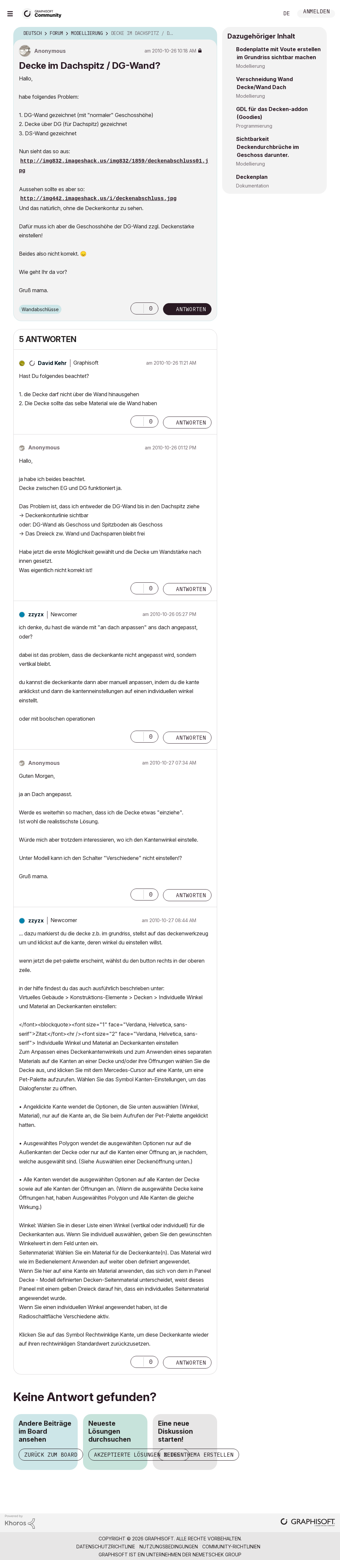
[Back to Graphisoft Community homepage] (44, 13)
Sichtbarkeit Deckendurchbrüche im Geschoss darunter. (267, 147)
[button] (137, 308)
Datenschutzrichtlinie (105, 1546)
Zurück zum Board (50, 1454)
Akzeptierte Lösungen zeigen (139, 1454)
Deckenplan (252, 177)
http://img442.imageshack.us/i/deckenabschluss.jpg (98, 199)
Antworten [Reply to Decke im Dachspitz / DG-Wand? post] (191, 309)
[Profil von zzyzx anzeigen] (36, 614)
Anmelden (316, 12)
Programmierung (254, 126)
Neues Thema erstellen (198, 1454)
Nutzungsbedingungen (168, 1546)
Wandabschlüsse (40, 309)
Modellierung (250, 66)
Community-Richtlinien (231, 1546)
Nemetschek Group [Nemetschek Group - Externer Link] (217, 1554)
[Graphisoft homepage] (308, 1523)
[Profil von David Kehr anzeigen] (52, 363)
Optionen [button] (208, 33)
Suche (267, 13)
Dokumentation (252, 185)
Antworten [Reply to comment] (191, 422)
